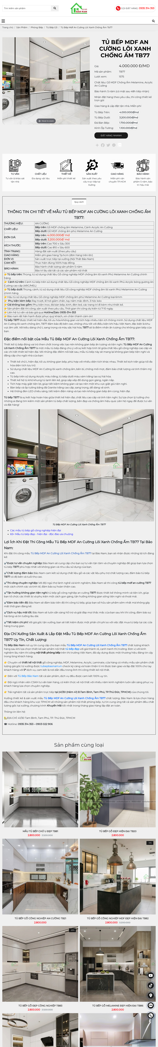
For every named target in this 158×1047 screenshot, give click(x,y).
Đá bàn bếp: (102, 122)
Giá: (96, 66)
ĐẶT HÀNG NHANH (111, 135)
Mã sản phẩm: (103, 71)
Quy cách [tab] (79, 202)
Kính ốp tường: (104, 128)
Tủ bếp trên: (102, 112)
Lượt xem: (100, 76)
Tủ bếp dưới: (102, 117)
